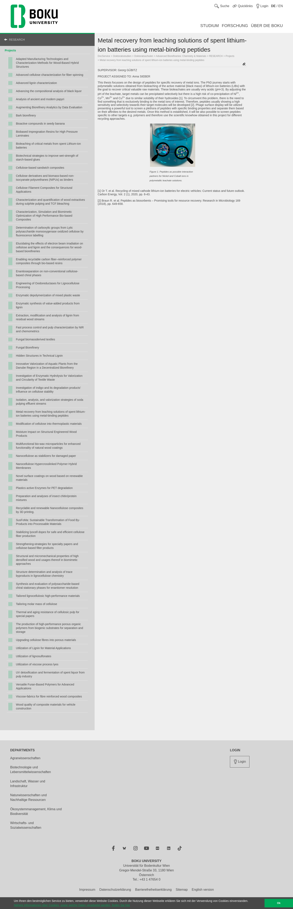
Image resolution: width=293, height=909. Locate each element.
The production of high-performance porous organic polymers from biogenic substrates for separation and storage (49, 627)
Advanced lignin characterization (36, 83)
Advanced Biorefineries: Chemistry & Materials (181, 56)
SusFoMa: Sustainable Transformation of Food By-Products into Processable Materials (48, 522)
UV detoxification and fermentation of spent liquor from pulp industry (50, 674)
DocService (104, 56)
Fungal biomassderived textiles (35, 339)
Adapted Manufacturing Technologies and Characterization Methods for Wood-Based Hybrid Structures (47, 62)
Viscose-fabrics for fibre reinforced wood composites (49, 696)
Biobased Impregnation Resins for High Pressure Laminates (47, 133)
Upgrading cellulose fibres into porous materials (46, 640)
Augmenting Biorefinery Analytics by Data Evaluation (49, 107)
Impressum (87, 889)
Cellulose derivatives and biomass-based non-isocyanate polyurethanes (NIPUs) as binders (45, 177)
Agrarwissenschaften (25, 758)
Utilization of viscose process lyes (37, 664)
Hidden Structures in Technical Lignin (39, 355)
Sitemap (182, 889)
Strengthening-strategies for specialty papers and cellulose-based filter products (47, 546)
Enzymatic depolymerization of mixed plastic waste (48, 295)
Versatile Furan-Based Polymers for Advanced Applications (45, 686)
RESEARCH (17, 39)
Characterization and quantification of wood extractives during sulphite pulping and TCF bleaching (50, 201)
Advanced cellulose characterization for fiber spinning (49, 74)
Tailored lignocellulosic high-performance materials (48, 595)
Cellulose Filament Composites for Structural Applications (44, 189)
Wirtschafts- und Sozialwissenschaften (25, 825)
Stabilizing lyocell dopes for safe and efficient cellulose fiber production (50, 534)
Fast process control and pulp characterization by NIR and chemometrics (50, 329)
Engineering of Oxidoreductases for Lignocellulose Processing (47, 285)
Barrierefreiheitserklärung (153, 889)
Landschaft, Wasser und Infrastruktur (27, 784)
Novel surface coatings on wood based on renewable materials (49, 477)
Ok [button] (279, 903)
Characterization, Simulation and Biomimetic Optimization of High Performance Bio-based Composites (44, 215)
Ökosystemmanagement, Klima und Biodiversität (36, 811)
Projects (10, 50)
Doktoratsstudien (122, 56)
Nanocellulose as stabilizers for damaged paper (46, 455)
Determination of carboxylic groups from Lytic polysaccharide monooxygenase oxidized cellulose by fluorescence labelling (49, 231)
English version (203, 889)
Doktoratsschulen (143, 56)
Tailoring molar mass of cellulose (36, 604)
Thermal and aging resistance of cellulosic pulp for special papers (47, 614)
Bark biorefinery (26, 115)
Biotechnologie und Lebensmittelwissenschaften (30, 770)
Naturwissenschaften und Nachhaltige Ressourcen (28, 797)
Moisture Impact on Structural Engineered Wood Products (46, 433)
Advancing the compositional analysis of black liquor (49, 91)
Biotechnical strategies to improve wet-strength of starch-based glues (47, 157)
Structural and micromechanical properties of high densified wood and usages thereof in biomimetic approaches (47, 559)
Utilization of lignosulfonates (33, 656)
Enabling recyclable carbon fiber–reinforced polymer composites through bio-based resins (49, 261)
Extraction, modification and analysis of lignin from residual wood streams (47, 317)
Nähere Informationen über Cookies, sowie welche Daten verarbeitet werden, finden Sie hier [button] (72, 905)
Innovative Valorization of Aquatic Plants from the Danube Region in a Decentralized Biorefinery (47, 365)
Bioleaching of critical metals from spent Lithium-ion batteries (48, 145)
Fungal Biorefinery (27, 347)
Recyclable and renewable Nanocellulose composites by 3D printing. (49, 510)
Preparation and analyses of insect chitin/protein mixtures (46, 498)
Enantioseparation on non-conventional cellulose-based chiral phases (47, 273)
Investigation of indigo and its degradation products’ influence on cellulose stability (48, 389)
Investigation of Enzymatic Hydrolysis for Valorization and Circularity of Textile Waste (49, 377)
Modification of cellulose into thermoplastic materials (49, 423)
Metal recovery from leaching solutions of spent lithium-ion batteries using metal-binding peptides (50, 413)
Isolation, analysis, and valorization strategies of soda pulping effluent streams (49, 401)
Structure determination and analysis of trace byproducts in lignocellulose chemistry (44, 573)
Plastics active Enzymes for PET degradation (44, 488)
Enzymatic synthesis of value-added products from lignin (48, 305)
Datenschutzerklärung (115, 889)
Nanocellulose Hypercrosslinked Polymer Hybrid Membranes (46, 465)
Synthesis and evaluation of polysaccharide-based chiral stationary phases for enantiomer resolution (47, 585)
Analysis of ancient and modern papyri (40, 99)
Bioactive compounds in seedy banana (40, 123)
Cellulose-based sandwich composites (40, 167)
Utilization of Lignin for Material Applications (43, 648)
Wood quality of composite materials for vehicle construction (45, 706)
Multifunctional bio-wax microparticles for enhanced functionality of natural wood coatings (48, 445)
